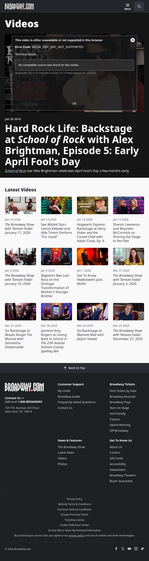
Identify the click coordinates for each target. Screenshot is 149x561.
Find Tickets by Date (123, 391)
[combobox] (137, 6)
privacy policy (76, 535)
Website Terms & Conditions (74, 504)
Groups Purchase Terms (74, 514)
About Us (116, 447)
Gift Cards (116, 458)
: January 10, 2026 (19, 279)
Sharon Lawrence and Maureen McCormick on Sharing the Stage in (127, 232)
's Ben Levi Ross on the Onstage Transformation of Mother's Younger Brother (55, 285)
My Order (64, 391)
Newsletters (118, 470)
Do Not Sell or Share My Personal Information (74, 530)
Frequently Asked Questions (77, 402)
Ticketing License (74, 520)
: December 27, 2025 (128, 334)
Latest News (66, 452)
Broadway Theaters (123, 475)
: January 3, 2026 (127, 279)
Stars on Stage (119, 408)
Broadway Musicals (122, 396)
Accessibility (118, 464)
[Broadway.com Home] (19, 6)
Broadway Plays (120, 402)
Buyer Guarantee (121, 481)
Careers (115, 452)
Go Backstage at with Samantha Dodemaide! (18, 338)
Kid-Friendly (118, 413)
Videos (62, 458)
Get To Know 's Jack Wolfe (89, 279)
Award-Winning (120, 425)
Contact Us (13, 398)
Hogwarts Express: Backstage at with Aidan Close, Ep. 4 (91, 232)
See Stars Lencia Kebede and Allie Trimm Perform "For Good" (56, 230)
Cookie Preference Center (74, 525)
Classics (115, 419)
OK (74, 103)
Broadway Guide (69, 396)
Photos (62, 464)
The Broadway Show (71, 447)
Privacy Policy (74, 499)
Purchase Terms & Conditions (74, 509)
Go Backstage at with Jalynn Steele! (90, 334)
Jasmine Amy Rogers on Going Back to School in (54, 340)
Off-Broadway (119, 430)
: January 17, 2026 (19, 228)
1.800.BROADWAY (30, 402)
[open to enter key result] (139, 6)
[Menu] (128, 6)
